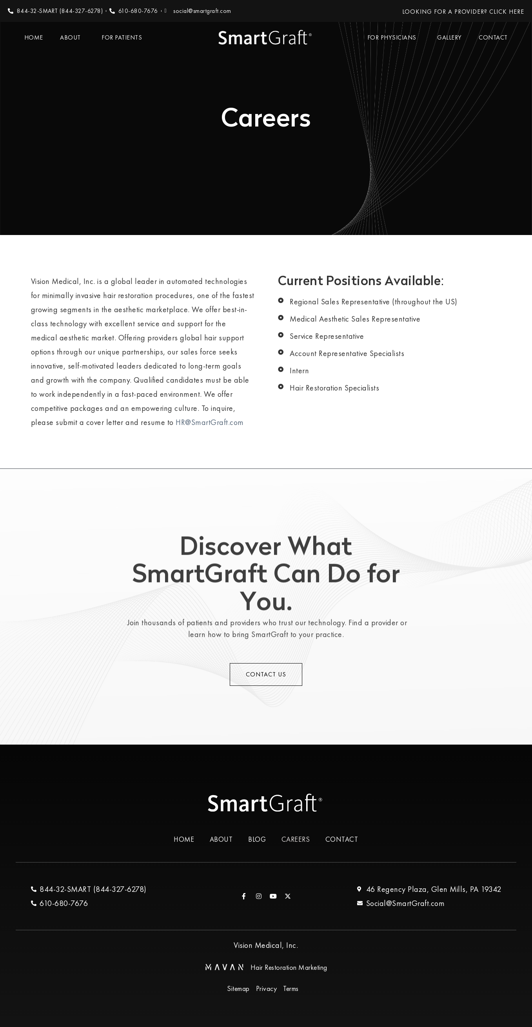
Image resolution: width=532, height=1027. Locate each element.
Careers (296, 839)
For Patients (124, 37)
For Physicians (393, 37)
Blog (257, 839)
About (72, 37)
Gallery (449, 37)
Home (33, 37)
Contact (493, 37)
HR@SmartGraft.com (210, 422)
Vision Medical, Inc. (266, 945)
